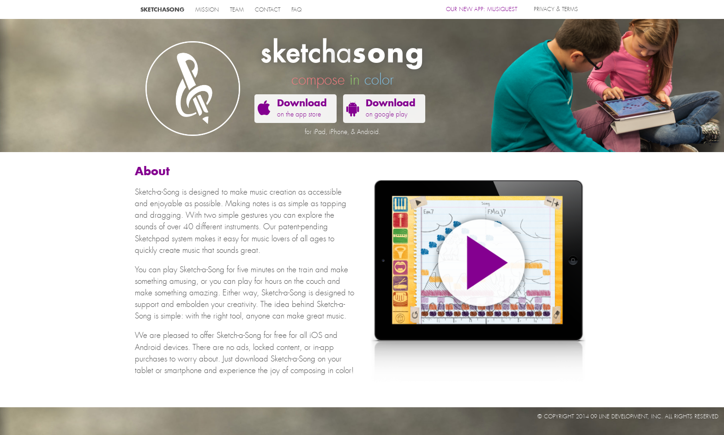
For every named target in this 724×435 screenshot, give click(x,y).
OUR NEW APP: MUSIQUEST (481, 9)
